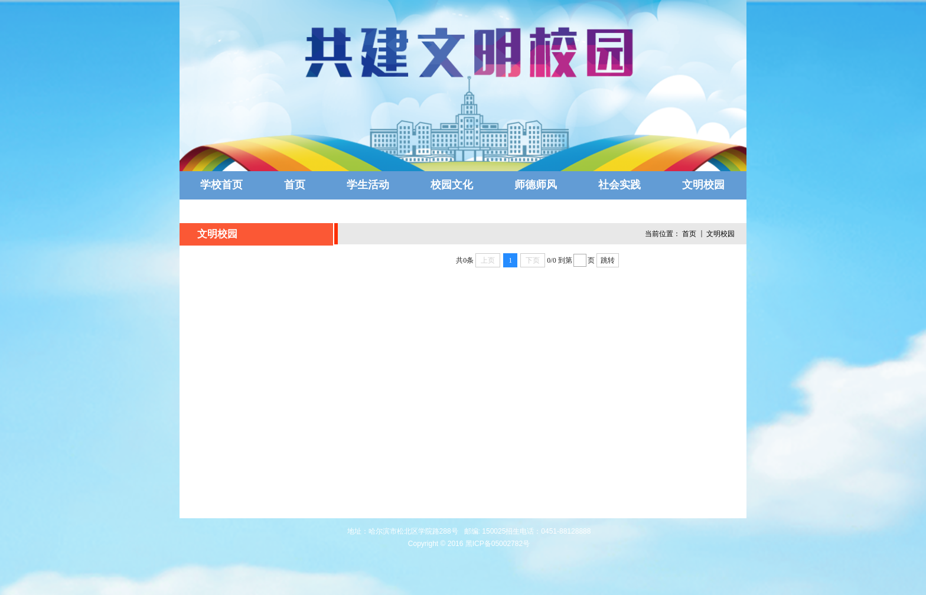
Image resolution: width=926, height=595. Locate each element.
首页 (689, 234)
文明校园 (720, 234)
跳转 (608, 260)
